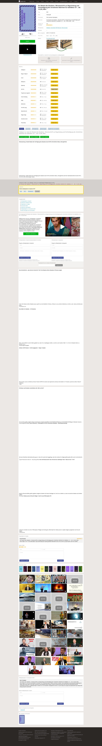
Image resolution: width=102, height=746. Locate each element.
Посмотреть (54, 69)
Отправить (60, 560)
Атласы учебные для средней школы (42, 733)
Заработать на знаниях (53, 128)
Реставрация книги (50, 38)
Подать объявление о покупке (26, 243)
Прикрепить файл (24, 560)
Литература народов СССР (40, 738)
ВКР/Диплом (58, 27)
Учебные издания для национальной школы (74, 741)
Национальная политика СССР (41, 730)
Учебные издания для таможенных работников (25, 733)
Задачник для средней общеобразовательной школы (24, 737)
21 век (56, 1)
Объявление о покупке (26, 201)
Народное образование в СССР (57, 730)
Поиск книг (31, 1)
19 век (47, 1)
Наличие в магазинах (25, 207)
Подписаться (59, 265)
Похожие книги (24, 205)
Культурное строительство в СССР (57, 736)
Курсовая (53, 27)
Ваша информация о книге (25, 690)
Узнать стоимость (34, 137)
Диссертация (64, 27)
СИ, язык (36, 736)
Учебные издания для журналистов (74, 738)
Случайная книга (63, 1)
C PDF (70, 1)
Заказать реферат (24, 137)
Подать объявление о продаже (59, 243)
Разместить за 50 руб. (25, 257)
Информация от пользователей (28, 208)
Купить (27, 41)
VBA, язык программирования (41, 732)
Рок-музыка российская (55, 737)
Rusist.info (23, 1)
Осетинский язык (54, 734)
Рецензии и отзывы (25, 204)
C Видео (75, 1)
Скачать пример (44, 137)
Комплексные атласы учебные (40, 735)
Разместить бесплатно (57, 257)
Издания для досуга (55, 739)
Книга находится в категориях (28, 210)
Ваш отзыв (21, 545)
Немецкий (22, 709)
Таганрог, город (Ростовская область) (25, 734)
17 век (37, 1)
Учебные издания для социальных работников (74, 733)
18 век (42, 1)
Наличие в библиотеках (26, 202)
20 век (51, 1)
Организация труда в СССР (23, 738)
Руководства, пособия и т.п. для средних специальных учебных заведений (59, 733)
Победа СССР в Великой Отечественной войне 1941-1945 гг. (75, 735)
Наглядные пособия (22, 740)
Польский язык (70, 730)
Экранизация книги (27, 50)
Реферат (48, 27)
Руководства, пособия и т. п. (72, 737)
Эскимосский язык (22, 730)
